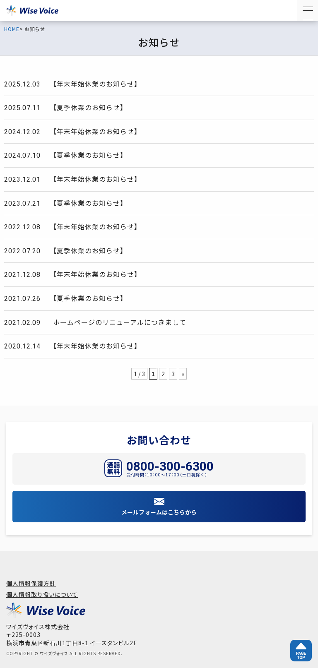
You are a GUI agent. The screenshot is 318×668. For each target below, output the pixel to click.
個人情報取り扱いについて (42, 594)
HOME (11, 29)
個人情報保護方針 (31, 583)
